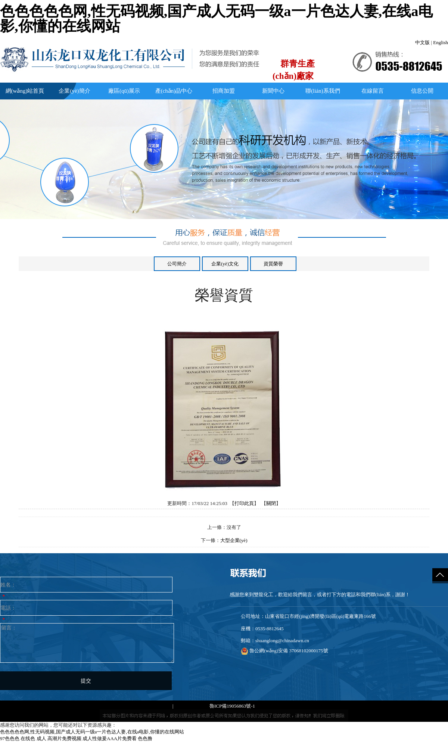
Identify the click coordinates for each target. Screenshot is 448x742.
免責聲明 (266, 706)
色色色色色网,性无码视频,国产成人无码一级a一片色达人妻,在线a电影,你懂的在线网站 (216, 18)
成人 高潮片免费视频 (59, 738)
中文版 (422, 42)
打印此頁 (244, 503)
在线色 (28, 738)
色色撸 (145, 738)
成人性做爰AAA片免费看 (110, 738)
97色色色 (9, 738)
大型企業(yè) (234, 540)
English (440, 42)
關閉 (271, 503)
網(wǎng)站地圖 (191, 706)
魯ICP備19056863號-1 (232, 706)
